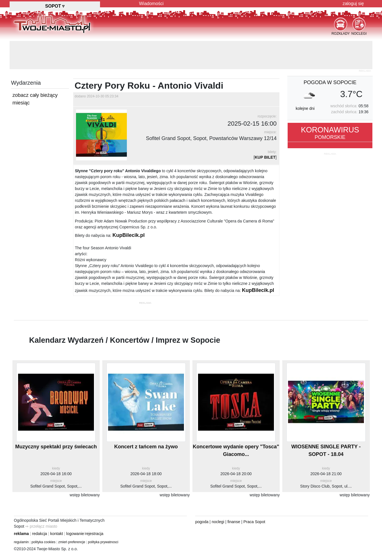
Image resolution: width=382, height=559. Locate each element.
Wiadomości (151, 3)
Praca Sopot (254, 521)
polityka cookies (44, 542)
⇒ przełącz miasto (41, 526)
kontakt (56, 533)
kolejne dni (305, 108)
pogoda (202, 521)
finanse (233, 521)
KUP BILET (265, 157)
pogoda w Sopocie (329, 82)
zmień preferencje (71, 542)
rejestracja (94, 533)
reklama (21, 533)
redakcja (39, 533)
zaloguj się (353, 3)
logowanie (75, 533)
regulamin (21, 542)
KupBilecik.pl (128, 235)
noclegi (218, 521)
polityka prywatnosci (103, 542)
